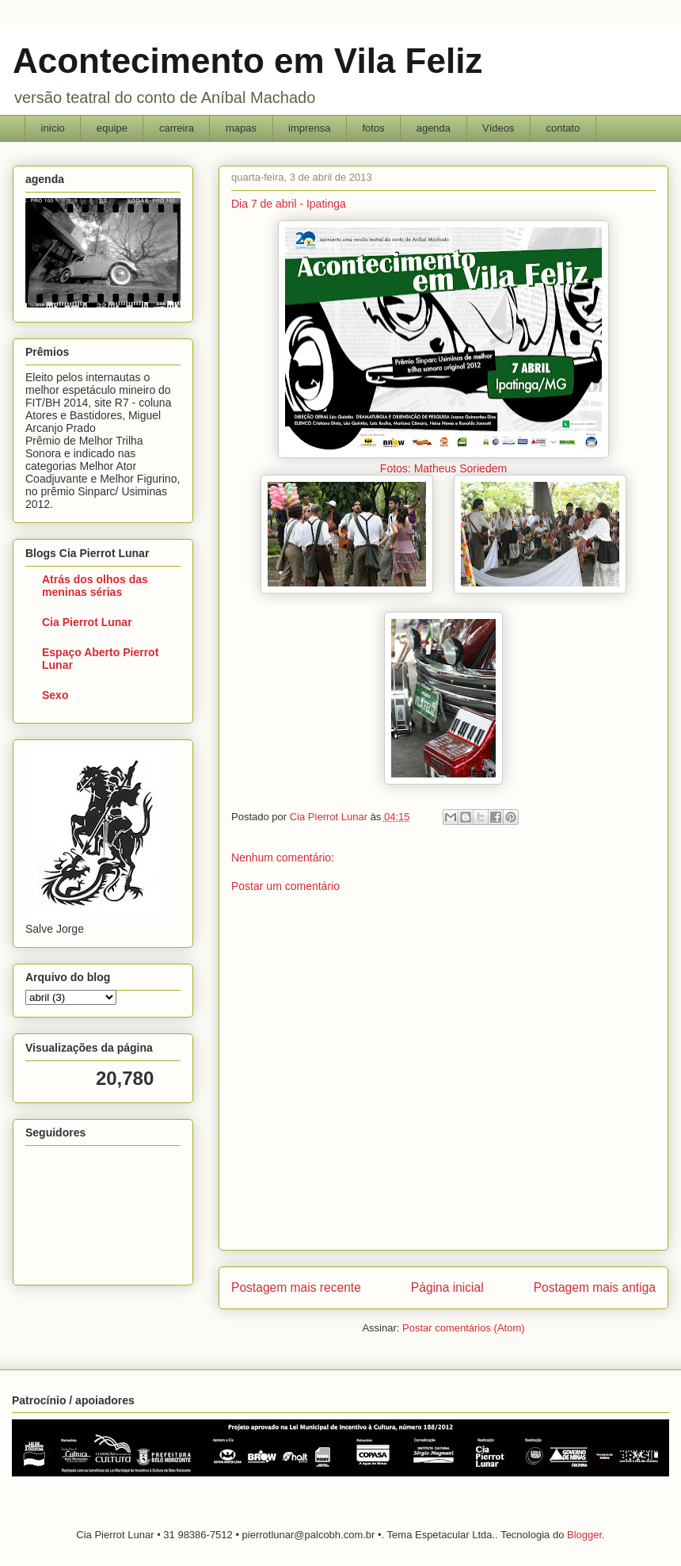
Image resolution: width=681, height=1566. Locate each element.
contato (563, 128)
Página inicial (447, 1287)
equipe (112, 128)
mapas (241, 128)
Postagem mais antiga (595, 1287)
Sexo (55, 695)
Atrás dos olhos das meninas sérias (95, 585)
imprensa (309, 128)
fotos (373, 128)
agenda (434, 128)
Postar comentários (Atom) (463, 1328)
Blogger (584, 1535)
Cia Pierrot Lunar (87, 622)
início (53, 128)
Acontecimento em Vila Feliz (247, 60)
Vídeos (498, 128)
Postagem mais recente (296, 1287)
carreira (176, 128)
